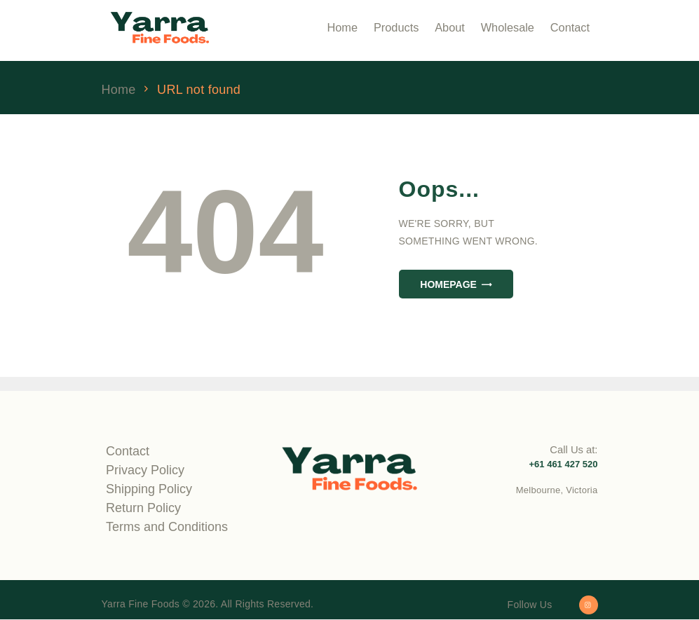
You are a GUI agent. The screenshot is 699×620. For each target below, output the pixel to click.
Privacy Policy (145, 470)
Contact (127, 451)
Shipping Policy (149, 489)
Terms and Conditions (167, 527)
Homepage (448, 284)
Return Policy (143, 508)
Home (119, 90)
